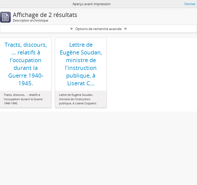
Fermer (189, 4)
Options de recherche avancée (98, 28)
